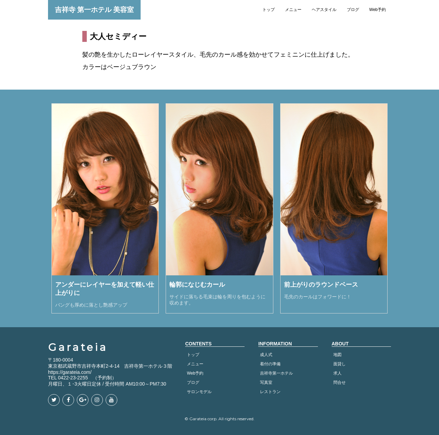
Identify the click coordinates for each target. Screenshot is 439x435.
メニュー (293, 9)
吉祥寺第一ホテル (276, 373)
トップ (268, 9)
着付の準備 (270, 364)
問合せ (339, 382)
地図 (337, 354)
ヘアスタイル (324, 9)
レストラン (270, 391)
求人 (337, 373)
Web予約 (377, 9)
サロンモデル (199, 391)
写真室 (266, 382)
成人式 (266, 354)
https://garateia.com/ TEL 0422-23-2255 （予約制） (82, 374)
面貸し (339, 364)
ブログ (353, 9)
